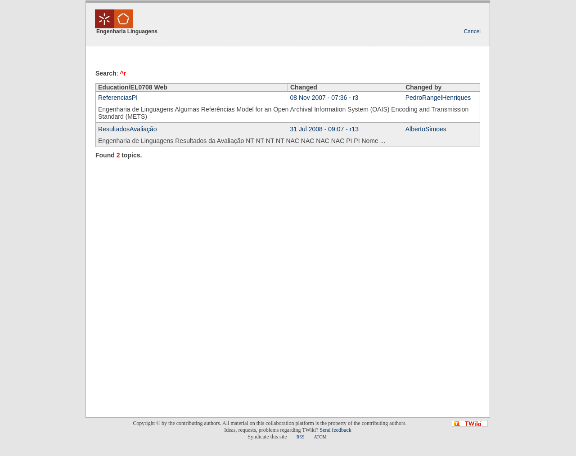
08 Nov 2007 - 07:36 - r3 (324, 97)
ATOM (320, 436)
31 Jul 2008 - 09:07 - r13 (324, 129)
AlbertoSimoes (425, 129)
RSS (301, 436)
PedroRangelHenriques (438, 97)
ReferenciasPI (118, 97)
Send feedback (335, 430)
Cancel (472, 31)
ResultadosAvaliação (127, 129)
